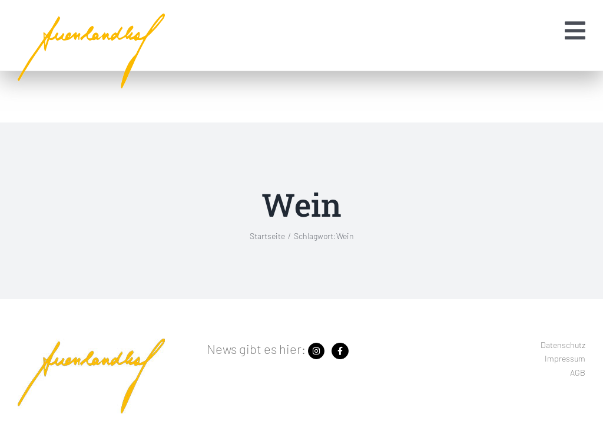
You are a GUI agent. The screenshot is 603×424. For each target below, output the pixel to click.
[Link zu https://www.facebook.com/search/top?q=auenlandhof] (340, 351)
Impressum (565, 358)
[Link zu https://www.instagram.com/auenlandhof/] (316, 351)
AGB (577, 372)
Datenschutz (563, 345)
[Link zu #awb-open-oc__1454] (575, 30)
